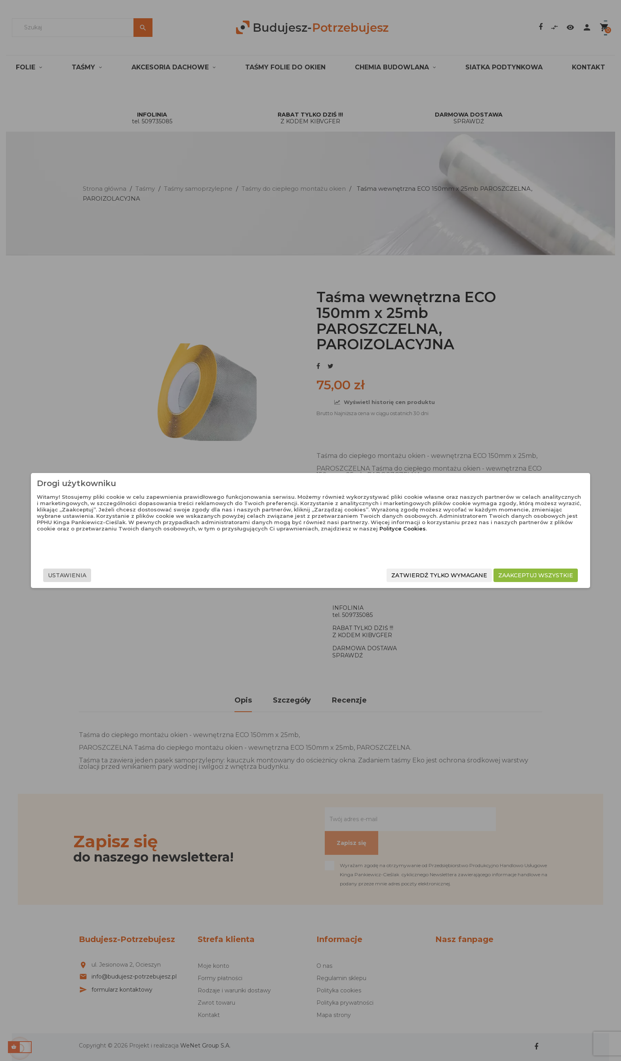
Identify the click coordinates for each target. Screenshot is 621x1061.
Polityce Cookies (362, 547)
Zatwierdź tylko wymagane (353, 575)
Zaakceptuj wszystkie (449, 575)
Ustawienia (153, 575)
